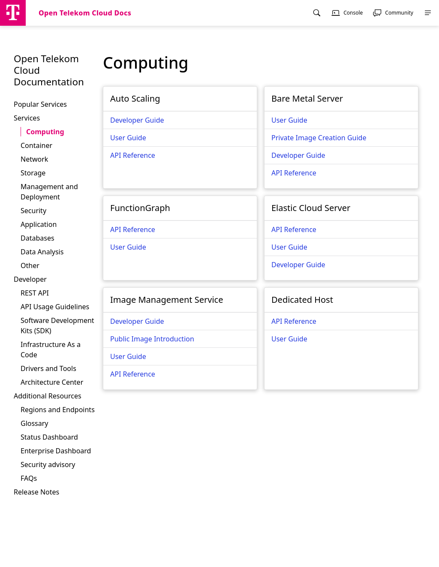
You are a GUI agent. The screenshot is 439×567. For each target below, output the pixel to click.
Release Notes (36, 492)
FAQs (29, 478)
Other (30, 265)
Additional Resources (47, 396)
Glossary (34, 423)
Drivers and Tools (48, 368)
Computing (45, 131)
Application (39, 224)
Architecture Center (52, 382)
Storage (33, 173)
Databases (37, 238)
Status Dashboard (49, 437)
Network (34, 159)
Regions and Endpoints (58, 409)
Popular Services (40, 104)
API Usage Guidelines (55, 306)
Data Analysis (42, 251)
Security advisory (48, 464)
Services (27, 118)
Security (33, 210)
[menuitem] (317, 13)
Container (36, 145)
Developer (30, 279)
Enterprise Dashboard (56, 450)
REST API (35, 293)
